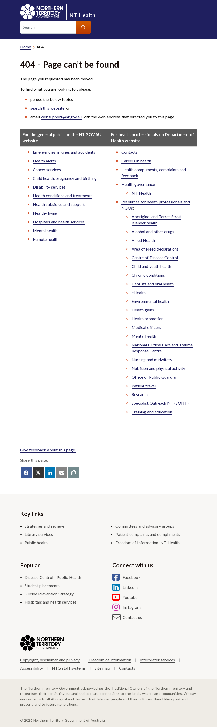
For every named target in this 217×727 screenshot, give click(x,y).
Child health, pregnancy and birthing (65, 178)
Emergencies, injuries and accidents (64, 152)
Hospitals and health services (59, 221)
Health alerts (44, 160)
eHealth (139, 292)
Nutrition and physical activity (158, 368)
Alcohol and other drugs (153, 231)
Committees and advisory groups (144, 526)
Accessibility (31, 668)
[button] (73, 472)
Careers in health (136, 160)
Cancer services (47, 169)
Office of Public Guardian (154, 377)
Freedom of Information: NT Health (147, 542)
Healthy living (45, 213)
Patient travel (144, 385)
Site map (102, 668)
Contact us (132, 617)
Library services (39, 534)
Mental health (45, 230)
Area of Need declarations (155, 248)
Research (140, 394)
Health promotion (147, 318)
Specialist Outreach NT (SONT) (160, 403)
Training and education (152, 411)
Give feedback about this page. (48, 449)
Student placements (42, 585)
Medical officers (146, 327)
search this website (47, 108)
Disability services (49, 186)
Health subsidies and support (59, 204)
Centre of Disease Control (155, 257)
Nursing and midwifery (152, 359)
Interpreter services (157, 659)
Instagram (132, 607)
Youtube (130, 597)
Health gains (143, 309)
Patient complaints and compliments (147, 534)
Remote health (45, 239)
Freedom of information (109, 659)
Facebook (132, 577)
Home (25, 46)
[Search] (48, 27)
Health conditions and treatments (62, 195)
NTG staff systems (69, 668)
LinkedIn (130, 587)
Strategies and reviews (45, 526)
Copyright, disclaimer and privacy (50, 659)
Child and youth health (151, 266)
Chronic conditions (148, 275)
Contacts (129, 152)
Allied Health (143, 240)
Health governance (138, 184)
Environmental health (150, 301)
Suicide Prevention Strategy (49, 593)
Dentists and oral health (153, 283)
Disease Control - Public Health (53, 577)
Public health (36, 542)
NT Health (82, 15)
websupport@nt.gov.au (61, 116)
